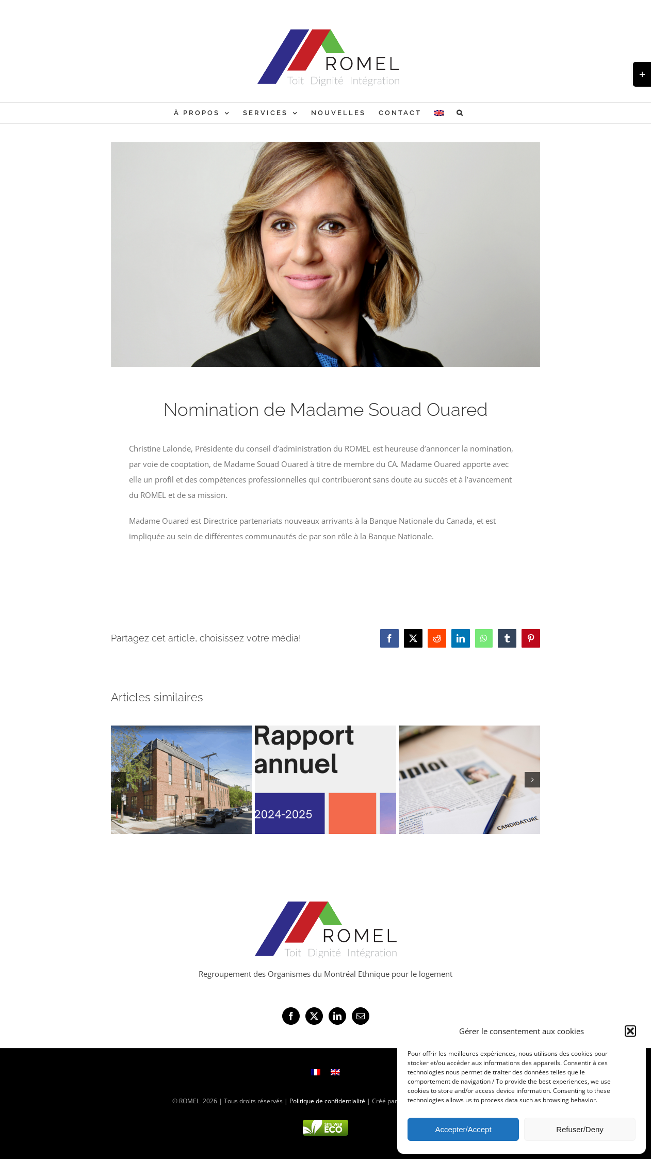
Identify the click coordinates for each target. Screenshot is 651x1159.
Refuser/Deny (580, 1129)
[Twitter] (314, 1016)
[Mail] (360, 1016)
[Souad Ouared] (326, 254)
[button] (630, 1031)
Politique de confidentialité (327, 1101)
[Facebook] (291, 1016)
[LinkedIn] (337, 1016)
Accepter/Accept (463, 1129)
